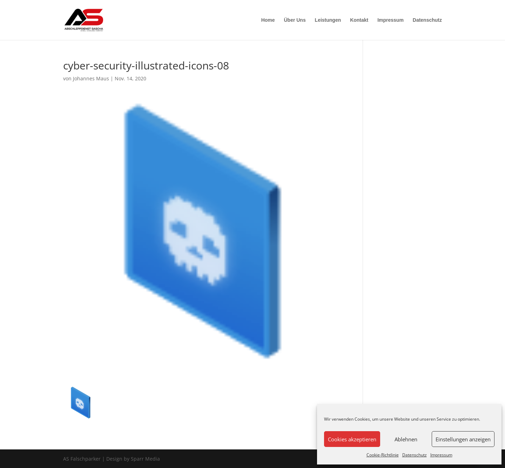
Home (268, 20)
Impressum (441, 455)
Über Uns (294, 20)
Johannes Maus (91, 78)
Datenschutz (414, 455)
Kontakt (359, 20)
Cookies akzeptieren (352, 439)
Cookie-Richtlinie (382, 455)
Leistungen (328, 20)
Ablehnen (406, 439)
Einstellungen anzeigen (463, 439)
